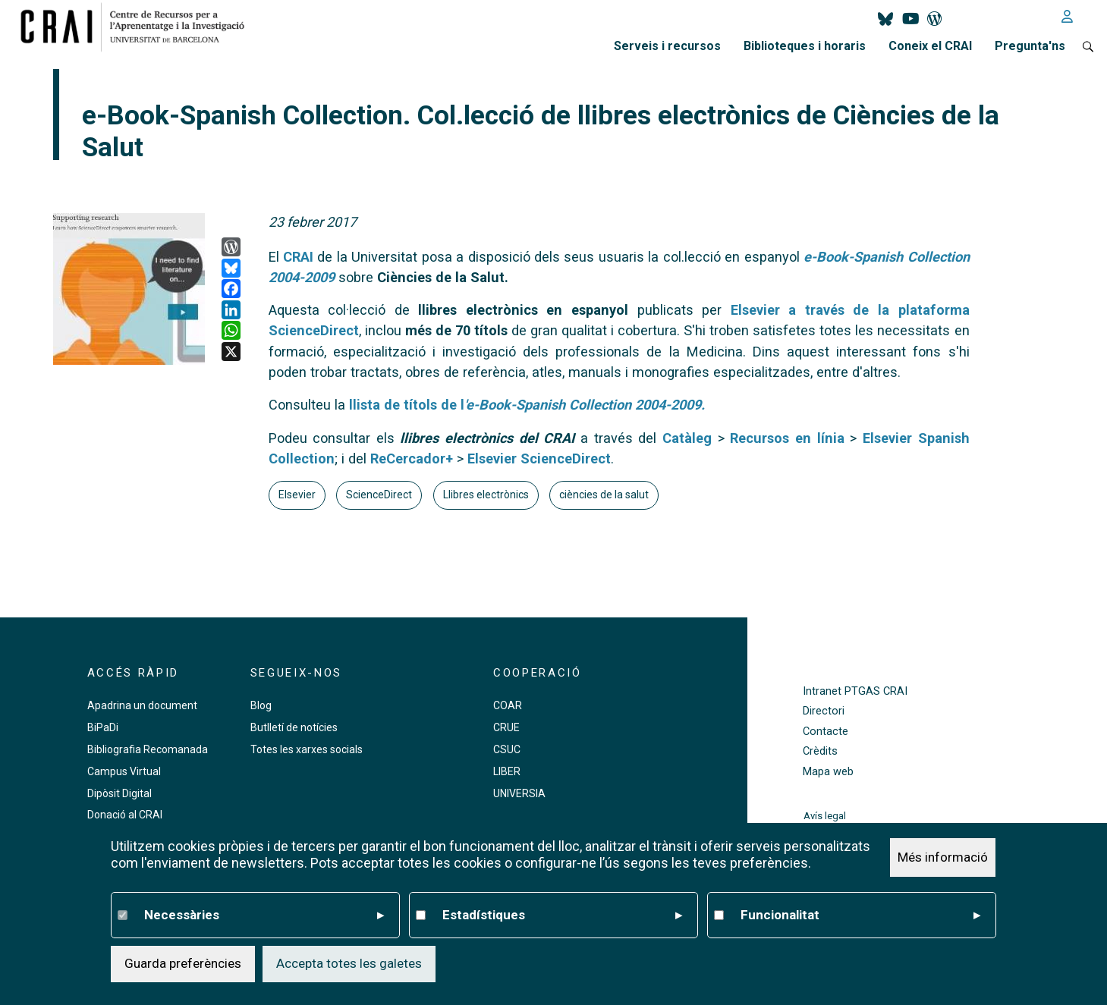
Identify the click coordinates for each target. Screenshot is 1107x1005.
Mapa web (828, 771)
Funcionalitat (860, 915)
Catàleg (687, 438)
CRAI (298, 257)
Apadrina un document (142, 705)
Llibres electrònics (486, 494)
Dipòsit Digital (119, 793)
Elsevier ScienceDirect (539, 458)
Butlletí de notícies (294, 727)
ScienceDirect (379, 494)
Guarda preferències (182, 963)
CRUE (506, 727)
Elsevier (297, 494)
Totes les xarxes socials (306, 749)
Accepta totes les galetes (349, 963)
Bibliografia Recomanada (147, 749)
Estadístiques (562, 915)
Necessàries (264, 915)
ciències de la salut (604, 494)
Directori (823, 711)
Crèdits (820, 751)
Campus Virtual (124, 771)
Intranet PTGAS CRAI (855, 691)
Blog (261, 705)
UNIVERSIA (519, 793)
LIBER (506, 771)
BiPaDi (102, 727)
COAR (507, 705)
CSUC (506, 749)
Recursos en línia (787, 438)
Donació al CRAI (124, 815)
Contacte (825, 731)
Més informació (943, 857)
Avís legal (825, 815)
